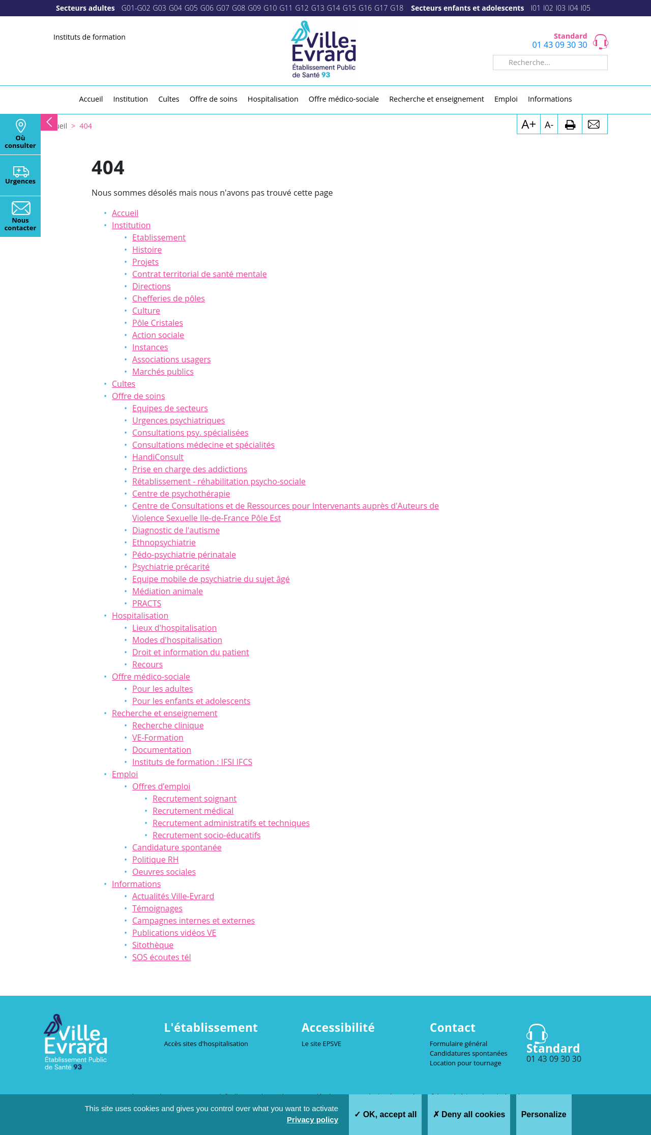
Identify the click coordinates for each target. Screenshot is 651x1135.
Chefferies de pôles (168, 298)
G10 (270, 8)
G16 (365, 8)
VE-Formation (158, 737)
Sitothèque (152, 944)
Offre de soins (138, 396)
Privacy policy (312, 1119)
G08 (238, 8)
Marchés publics (163, 371)
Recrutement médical (193, 810)
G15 (349, 8)
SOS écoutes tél (161, 957)
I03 (560, 8)
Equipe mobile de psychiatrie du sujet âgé (211, 579)
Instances (150, 347)
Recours (147, 664)
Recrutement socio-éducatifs (207, 835)
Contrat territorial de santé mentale (199, 274)
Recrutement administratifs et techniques (231, 823)
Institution (131, 225)
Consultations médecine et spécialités (203, 444)
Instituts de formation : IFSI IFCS (192, 762)
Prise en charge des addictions (189, 469)
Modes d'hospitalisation (177, 640)
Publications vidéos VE (174, 932)
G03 (159, 8)
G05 (191, 8)
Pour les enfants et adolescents (191, 701)
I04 (573, 8)
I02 (548, 8)
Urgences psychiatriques (178, 420)
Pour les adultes (162, 688)
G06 (207, 8)
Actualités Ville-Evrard (173, 896)
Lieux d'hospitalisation (174, 627)
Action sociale (158, 335)
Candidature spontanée (177, 847)
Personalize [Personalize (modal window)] (544, 1114)
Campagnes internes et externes (193, 920)
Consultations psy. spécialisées (190, 432)
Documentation (161, 749)
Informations (136, 883)
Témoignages (157, 908)
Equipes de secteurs (170, 408)
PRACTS (146, 603)
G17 (381, 8)
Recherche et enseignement (165, 713)
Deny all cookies (469, 1114)
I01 (535, 8)
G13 (317, 8)
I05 (585, 8)
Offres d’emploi (161, 786)
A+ (528, 123)
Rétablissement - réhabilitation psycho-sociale (219, 481)
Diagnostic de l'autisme (176, 530)
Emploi (125, 774)
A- (549, 124)
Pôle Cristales (157, 322)
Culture (146, 310)
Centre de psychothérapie (181, 493)
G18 (396, 8)
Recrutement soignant (194, 798)
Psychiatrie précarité (171, 566)
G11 (285, 8)
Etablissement (159, 237)
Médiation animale (167, 591)
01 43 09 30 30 (559, 44)
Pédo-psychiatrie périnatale (184, 554)
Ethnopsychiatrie (164, 542)
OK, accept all (385, 1114)
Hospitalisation (140, 615)
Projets (145, 261)
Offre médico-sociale (151, 676)
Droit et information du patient (190, 652)
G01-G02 (136, 8)
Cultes (123, 383)
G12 (302, 8)
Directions (151, 286)
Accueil (125, 213)
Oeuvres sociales (164, 871)
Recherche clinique (168, 725)
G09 (254, 8)
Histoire (147, 249)
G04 (175, 8)
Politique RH (155, 859)
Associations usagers (171, 359)
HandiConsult (158, 457)
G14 (333, 8)
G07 (222, 8)
